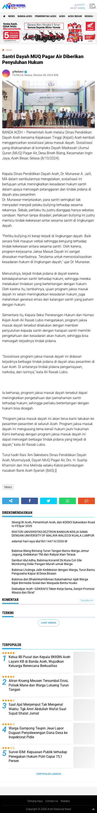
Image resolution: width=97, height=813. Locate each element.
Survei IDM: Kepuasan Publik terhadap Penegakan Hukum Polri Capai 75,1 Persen (38, 756)
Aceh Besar (75, 16)
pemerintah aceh (45, 16)
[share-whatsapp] (67, 501)
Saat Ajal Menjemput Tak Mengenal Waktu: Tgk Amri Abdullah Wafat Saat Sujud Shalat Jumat (37, 709)
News (11, 16)
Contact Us (51, 801)
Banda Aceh (25, 16)
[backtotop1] (93, 809)
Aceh (62, 16)
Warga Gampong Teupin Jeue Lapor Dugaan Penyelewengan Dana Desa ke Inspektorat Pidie (38, 732)
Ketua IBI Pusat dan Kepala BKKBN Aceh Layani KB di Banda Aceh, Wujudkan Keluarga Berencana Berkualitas (39, 661)
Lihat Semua (48, 622)
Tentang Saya (34, 801)
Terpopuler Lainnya (48, 774)
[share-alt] (10, 501)
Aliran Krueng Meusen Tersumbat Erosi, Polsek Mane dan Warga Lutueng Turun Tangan (39, 685)
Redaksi (65, 801)
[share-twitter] (48, 501)
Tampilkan (86, 600)
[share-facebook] (29, 501)
